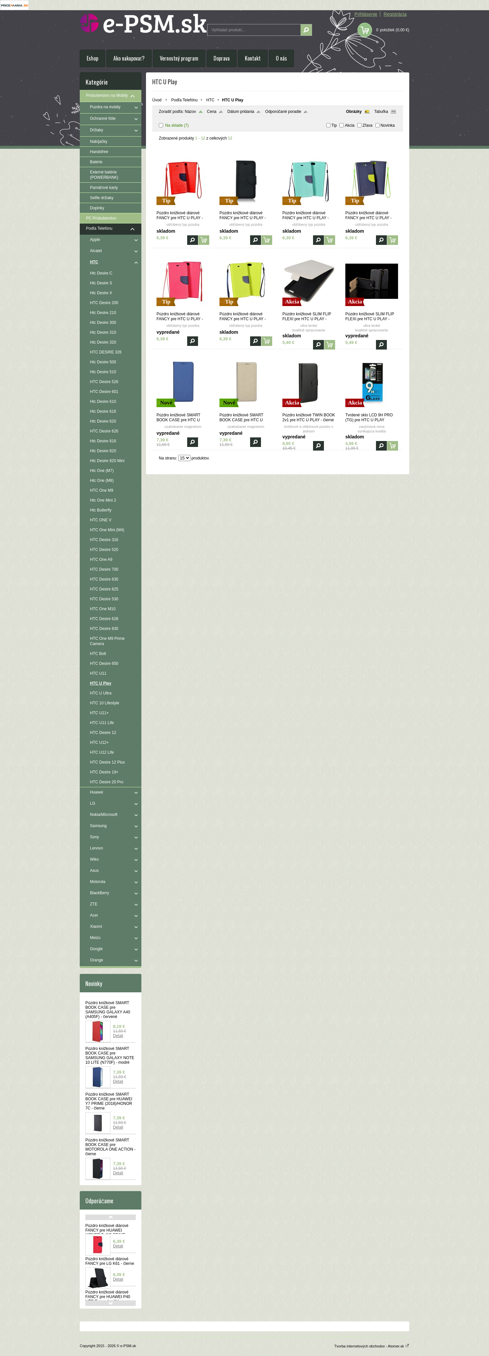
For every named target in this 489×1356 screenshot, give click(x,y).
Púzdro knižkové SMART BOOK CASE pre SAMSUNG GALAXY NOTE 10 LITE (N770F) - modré (109, 1055)
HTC (210, 100)
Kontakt (253, 58)
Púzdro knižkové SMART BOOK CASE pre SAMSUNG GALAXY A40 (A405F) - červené (107, 1010)
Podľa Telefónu (184, 100)
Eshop (92, 58)
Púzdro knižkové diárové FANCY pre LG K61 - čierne (109, 1261)
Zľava (367, 125)
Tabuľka (381, 111)
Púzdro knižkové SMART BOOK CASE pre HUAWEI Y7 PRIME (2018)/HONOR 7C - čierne (108, 1101)
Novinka (388, 125)
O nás (281, 58)
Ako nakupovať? (129, 58)
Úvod (156, 100)
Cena (211, 111)
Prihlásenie (366, 14)
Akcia (349, 125)
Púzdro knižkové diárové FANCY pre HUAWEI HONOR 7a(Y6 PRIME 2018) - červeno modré (107, 1232)
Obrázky (353, 111)
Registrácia (395, 14)
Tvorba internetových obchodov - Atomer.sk (371, 1346)
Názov (190, 111)
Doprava (222, 58)
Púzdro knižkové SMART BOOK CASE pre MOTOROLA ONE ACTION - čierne (110, 1147)
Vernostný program (179, 58)
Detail (118, 1035)
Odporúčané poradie (283, 111)
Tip (334, 125)
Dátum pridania (240, 111)
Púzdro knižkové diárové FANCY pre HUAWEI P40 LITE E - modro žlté (107, 1297)
